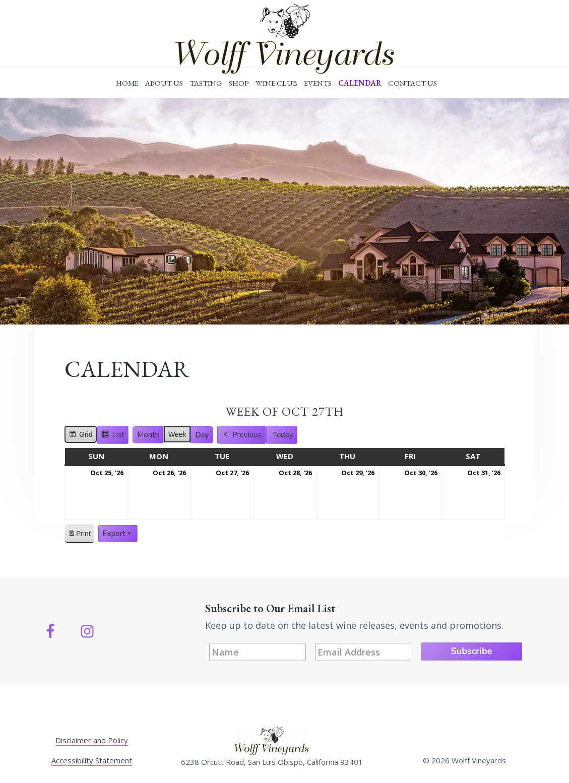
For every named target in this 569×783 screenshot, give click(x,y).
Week (177, 434)
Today (283, 435)
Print (79, 536)
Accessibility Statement (91, 760)
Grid (81, 435)
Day (202, 435)
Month (148, 435)
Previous (242, 434)
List (114, 436)
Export (118, 534)
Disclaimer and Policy (91, 740)
